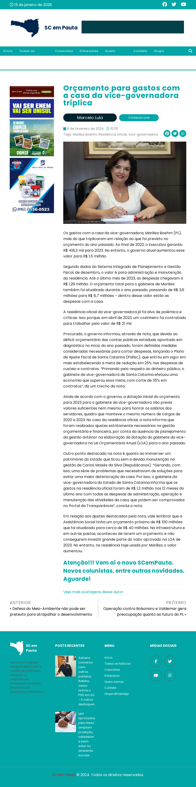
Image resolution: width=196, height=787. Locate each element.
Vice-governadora (143, 134)
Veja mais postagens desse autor (93, 592)
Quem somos (111, 55)
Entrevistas (89, 51)
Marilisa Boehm (85, 134)
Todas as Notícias (27, 55)
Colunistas (64, 51)
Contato (140, 51)
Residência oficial (113, 134)
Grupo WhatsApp (162, 55)
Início (8, 51)
